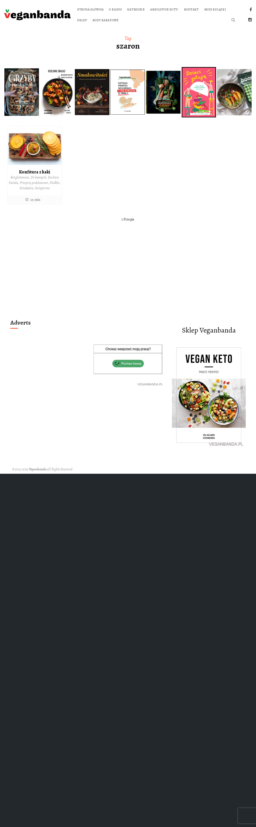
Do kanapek (38, 177)
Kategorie (136, 9)
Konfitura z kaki (34, 172)
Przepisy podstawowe (34, 182)
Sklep (82, 20)
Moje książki (215, 9)
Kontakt (191, 9)
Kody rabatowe (106, 20)
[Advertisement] (128, 279)
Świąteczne (42, 188)
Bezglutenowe (20, 177)
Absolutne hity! (164, 9)
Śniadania (26, 188)
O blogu (115, 9)
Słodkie (54, 182)
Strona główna (90, 9)
